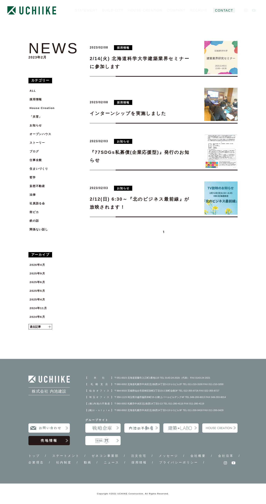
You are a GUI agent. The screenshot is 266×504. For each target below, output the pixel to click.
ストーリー (37, 142)
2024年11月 (38, 308)
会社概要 (198, 455)
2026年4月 (37, 264)
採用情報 (36, 99)
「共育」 (36, 116)
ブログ (34, 151)
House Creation (42, 108)
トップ (34, 455)
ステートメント (66, 455)
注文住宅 (139, 455)
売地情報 (54, 440)
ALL (33, 90)
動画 (88, 462)
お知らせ (36, 125)
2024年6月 (37, 316)
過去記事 (40, 326)
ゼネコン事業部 (105, 455)
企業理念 (36, 462)
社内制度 (64, 462)
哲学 (33, 177)
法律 (33, 194)
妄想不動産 (37, 186)
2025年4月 (37, 299)
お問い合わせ (53, 428)
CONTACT (224, 10)
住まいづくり (39, 168)
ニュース (111, 462)
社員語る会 (37, 203)
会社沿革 (226, 455)
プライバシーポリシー (178, 462)
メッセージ (168, 455)
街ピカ (34, 212)
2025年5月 (37, 290)
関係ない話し (39, 229)
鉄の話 (34, 220)
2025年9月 (37, 273)
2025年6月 (37, 282)
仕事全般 (36, 160)
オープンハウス (40, 134)
